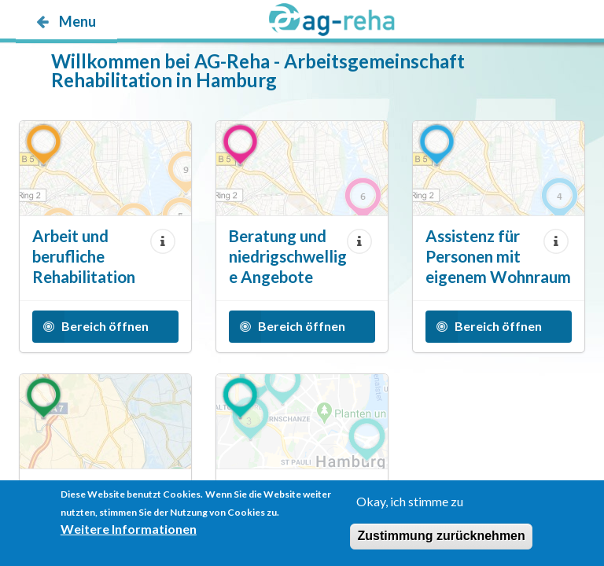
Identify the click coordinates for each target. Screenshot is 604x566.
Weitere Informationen (129, 531)
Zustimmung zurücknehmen (441, 538)
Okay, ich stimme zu (409, 503)
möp (107, 52)
